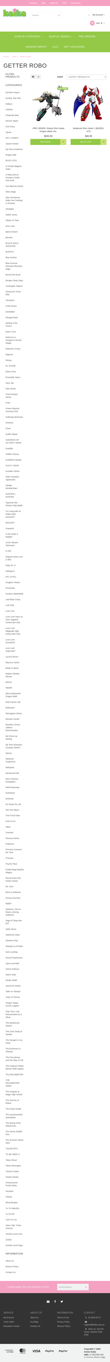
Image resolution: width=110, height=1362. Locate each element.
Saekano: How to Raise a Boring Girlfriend (13, 912)
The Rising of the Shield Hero (13, 1124)
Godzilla (9, 448)
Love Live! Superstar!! (10, 649)
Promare (9, 858)
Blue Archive (11, 257)
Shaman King (12, 940)
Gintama (9, 423)
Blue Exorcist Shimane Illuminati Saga (14, 266)
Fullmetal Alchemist (14, 417)
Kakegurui (10, 571)
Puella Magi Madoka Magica (15, 871)
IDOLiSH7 (10, 523)
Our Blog (34, 1322)
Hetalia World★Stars (11, 486)
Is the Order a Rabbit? (12, 535)
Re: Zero (9, 886)
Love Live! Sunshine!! (10, 641)
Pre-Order (45, 142)
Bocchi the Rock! (13, 275)
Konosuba (10, 588)
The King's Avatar (13, 1109)
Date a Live (11, 332)
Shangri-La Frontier (14, 946)
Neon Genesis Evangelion (12, 780)
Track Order (8, 1322)
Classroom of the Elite (13, 293)
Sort (60, 77)
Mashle (9, 688)
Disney (9, 360)
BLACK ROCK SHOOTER (12, 244)
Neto (103, 1357)
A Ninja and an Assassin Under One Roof (13, 178)
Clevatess (10, 300)
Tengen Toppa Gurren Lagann (12, 1004)
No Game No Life (13, 804)
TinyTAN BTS (12, 1148)
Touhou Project (12, 1171)
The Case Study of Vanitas (14, 1032)
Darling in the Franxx (11, 324)
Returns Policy (12, 1266)
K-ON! (8, 551)
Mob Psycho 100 (13, 702)
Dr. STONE (11, 366)
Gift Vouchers (74, 47)
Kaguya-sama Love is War (14, 558)
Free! (8, 403)
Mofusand (10, 708)
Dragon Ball (11, 155)
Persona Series (12, 838)
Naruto (9, 753)
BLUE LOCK (11, 160)
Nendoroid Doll (12, 773)
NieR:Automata (12, 787)
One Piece (10, 126)
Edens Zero (11, 371)
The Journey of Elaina (12, 1101)
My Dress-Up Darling (11, 737)
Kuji (55, 47)
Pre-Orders (87, 36)
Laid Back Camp (13, 599)
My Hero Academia (14, 149)
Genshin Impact (36, 47)
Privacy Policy (63, 1322)
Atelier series (11, 215)
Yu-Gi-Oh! (10, 1214)
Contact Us (76, 3)
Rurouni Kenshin (13, 898)
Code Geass (11, 306)
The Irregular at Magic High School (14, 1093)
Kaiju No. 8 (10, 565)
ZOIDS (9, 1240)
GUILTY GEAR (12, 465)
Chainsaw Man (12, 115)
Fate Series (11, 389)
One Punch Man (13, 815)
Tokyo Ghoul (11, 1160)
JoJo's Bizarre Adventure (12, 544)
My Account (96, 14)
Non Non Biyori (12, 810)
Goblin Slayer (12, 434)
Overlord (9, 832)
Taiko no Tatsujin (13, 991)
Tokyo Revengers (13, 1166)
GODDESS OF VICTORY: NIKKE (13, 441)
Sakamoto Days (13, 935)
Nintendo (10, 799)
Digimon (9, 354)
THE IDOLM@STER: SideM (13, 1083)
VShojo (9, 1197)
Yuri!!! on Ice (11, 1219)
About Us (54, 3)
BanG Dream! (12, 232)
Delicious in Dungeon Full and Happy (13, 340)
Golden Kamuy (12, 454)
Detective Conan (13, 349)
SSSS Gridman (12, 969)
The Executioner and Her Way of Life (14, 1058)
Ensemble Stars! (13, 377)
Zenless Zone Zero (14, 1234)
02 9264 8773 (92, 1317)
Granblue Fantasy (13, 460)
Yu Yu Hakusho (12, 1208)
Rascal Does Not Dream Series (13, 879)
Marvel (9, 682)
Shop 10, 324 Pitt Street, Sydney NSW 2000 (94, 1332)
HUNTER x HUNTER (10, 495)
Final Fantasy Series (12, 395)
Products (33, 3)
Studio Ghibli (11, 980)
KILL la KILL (11, 577)
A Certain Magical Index (13, 167)
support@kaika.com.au (94, 1323)
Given (8, 428)
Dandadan (10, 312)
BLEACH (10, 252)
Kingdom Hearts (13, 582)
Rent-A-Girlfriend (13, 892)
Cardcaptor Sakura (14, 286)
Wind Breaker (12, 1202)
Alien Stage (11, 192)
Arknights (10, 209)
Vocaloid (9, 1191)
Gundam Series (12, 471)
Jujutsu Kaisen (12, 144)
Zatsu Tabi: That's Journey (13, 1226)
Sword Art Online (13, 986)
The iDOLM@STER (14, 1074)
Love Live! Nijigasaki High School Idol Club (13, 631)
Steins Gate (11, 974)
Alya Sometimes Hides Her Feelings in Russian (14, 200)
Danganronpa (12, 317)
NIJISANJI (10, 793)
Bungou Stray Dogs (14, 280)
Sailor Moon (11, 929)
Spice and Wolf (12, 963)
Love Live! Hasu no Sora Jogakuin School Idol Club (14, 620)
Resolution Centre (11, 1326)
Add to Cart (85, 142)
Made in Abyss (12, 668)
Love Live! (10, 611)
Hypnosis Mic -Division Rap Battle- (14, 504)
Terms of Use (63, 1317)
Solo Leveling (12, 952)
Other (8, 827)
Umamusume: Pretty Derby (12, 1184)
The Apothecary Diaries (13, 1024)
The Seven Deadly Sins (14, 1133)
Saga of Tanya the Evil (14, 922)
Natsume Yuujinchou (10, 760)
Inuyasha (10, 528)
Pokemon (10, 844)
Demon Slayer (12, 121)
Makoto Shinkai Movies (12, 675)
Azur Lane (10, 226)
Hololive (9, 109)
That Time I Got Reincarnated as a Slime (14, 1014)
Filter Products (13, 75)
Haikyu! (9, 104)
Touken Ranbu (12, 1177)
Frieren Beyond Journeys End (12, 409)
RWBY (9, 903)
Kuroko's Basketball (14, 594)
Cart (97, 23)
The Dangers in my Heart (14, 1041)
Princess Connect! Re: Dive (14, 851)
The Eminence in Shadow (13, 1050)
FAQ (64, 3)
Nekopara (10, 767)
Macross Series (12, 662)
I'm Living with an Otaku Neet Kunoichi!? (13, 514)
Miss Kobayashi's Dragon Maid (13, 695)
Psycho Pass (11, 864)
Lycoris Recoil (12, 657)
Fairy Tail (10, 383)
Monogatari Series (14, 713)
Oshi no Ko (10, 821)
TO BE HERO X (13, 1154)
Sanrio (8, 132)
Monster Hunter (12, 719)
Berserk (9, 237)
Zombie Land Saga (14, 1245)
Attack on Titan (12, 220)
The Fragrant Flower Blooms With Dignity (15, 1067)
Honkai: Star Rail (13, 98)
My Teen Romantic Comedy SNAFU (14, 746)
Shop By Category (29, 36)
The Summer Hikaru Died (14, 1141)
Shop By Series (60, 36)
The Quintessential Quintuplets (14, 1116)
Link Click (10, 605)
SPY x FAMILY (12, 138)
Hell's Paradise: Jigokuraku (12, 478)
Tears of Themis (13, 997)
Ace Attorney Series (14, 186)
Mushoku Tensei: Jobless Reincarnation (13, 727)
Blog (44, 3)
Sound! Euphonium (14, 958)
